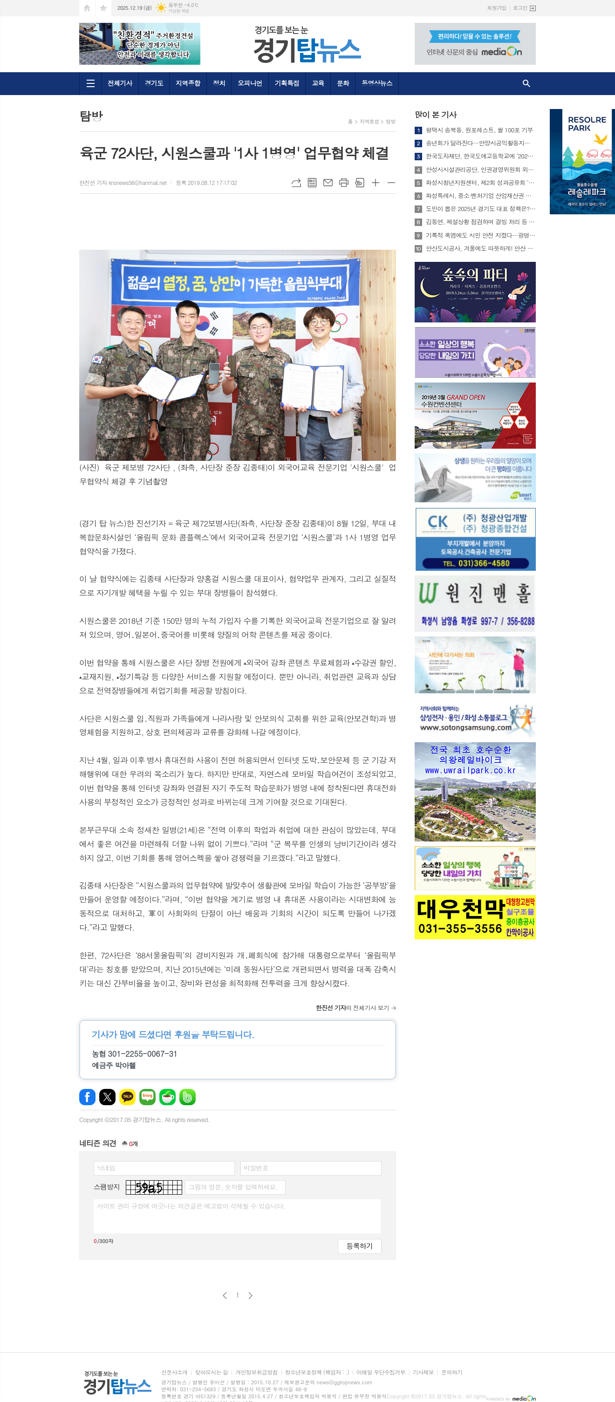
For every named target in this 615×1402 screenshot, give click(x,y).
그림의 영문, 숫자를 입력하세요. (232, 1186)
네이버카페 (167, 1097)
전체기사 (120, 83)
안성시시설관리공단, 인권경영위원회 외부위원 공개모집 (481, 169)
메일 (328, 182)
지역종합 (188, 83)
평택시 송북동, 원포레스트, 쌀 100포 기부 (479, 130)
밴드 (187, 1097)
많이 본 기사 (435, 114)
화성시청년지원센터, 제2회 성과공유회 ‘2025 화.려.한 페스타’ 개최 (481, 182)
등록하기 (360, 1246)
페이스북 (87, 1097)
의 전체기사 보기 (352, 1007)
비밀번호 (256, 1167)
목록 (312, 182)
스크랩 (359, 182)
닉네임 (106, 1167)
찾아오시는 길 (211, 1372)
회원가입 (496, 7)
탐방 (391, 121)
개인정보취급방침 (256, 1372)
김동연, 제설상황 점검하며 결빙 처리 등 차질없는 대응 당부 (481, 222)
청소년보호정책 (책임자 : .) (317, 1372)
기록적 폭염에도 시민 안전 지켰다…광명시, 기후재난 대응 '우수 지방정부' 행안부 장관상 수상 (481, 235)
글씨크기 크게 (375, 182)
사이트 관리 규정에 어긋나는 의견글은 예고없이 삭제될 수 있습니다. (191, 1206)
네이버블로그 (147, 1097)
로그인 (520, 7)
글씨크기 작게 (391, 182)
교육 (318, 83)
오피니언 (250, 83)
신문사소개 (174, 1372)
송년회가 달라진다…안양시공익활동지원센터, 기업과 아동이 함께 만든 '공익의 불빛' (481, 143)
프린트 (343, 182)
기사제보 (423, 1372)
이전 (224, 1295)
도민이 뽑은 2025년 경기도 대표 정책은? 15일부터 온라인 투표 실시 (481, 209)
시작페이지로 (87, 8)
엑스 (107, 1097)
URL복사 (296, 182)
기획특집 (287, 83)
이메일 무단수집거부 (380, 1372)
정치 (219, 83)
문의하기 (451, 1372)
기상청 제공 (178, 11)
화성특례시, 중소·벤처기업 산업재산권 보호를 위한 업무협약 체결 (481, 195)
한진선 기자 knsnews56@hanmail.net (122, 182)
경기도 (154, 83)
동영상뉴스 (377, 83)
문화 (343, 83)
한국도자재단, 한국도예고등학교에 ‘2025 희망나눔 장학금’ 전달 (481, 156)
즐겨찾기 (103, 8)
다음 (250, 1295)
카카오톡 (127, 1097)
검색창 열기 (526, 83)
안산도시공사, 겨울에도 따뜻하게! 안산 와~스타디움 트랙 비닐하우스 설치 (481, 248)
